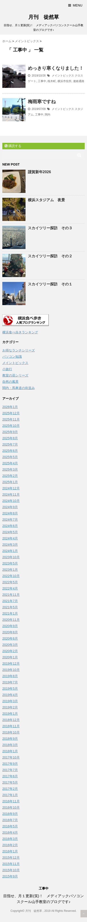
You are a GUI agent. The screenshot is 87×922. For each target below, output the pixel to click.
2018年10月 (11, 732)
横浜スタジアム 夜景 (46, 200)
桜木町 (52, 81)
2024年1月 (10, 551)
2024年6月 (10, 526)
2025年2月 (10, 476)
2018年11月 (11, 726)
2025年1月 (10, 482)
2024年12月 (11, 488)
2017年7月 (10, 770)
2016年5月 (10, 826)
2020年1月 (10, 657)
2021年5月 (10, 607)
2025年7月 (10, 444)
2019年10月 (11, 670)
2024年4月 (10, 538)
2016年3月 (10, 839)
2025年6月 (10, 451)
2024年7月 (10, 519)
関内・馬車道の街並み (18, 388)
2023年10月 (11, 557)
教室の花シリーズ (15, 375)
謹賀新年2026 (39, 172)
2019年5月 (10, 688)
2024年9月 (10, 507)
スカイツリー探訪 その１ (50, 284)
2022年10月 (11, 576)
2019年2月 (10, 707)
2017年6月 (10, 776)
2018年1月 (10, 751)
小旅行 (7, 369)
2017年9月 (10, 764)
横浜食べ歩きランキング (20, 332)
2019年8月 (10, 676)
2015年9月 (10, 876)
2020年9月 (10, 626)
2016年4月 (10, 832)
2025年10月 (11, 426)
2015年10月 (11, 870)
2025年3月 (10, 469)
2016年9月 (10, 814)
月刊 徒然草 (43, 17)
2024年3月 (10, 544)
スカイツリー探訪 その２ (50, 256)
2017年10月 (11, 757)
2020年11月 (11, 620)
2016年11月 (11, 801)
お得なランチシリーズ (18, 350)
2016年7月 (10, 820)
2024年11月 (11, 494)
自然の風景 (10, 381)
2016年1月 (10, 851)
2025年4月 (10, 463)
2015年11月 (11, 864)
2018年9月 (10, 738)
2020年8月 (10, 632)
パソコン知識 (12, 356)
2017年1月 (10, 795)
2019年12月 (11, 663)
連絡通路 (78, 81)
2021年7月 (10, 601)
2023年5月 (10, 563)
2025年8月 (10, 438)
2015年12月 (11, 857)
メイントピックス (63, 75)
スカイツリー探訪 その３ (50, 228)
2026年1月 (10, 407)
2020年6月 (10, 638)
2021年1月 (10, 613)
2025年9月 (10, 432)
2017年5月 (10, 782)
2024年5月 (10, 532)
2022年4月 (10, 588)
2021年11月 (11, 595)
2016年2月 (10, 845)
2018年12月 (11, 720)
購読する (13, 146)
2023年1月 (10, 569)
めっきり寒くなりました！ (56, 68)
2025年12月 (11, 413)
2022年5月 (10, 582)
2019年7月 (10, 682)
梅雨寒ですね (42, 101)
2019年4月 (10, 695)
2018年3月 (10, 745)
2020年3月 (10, 645)
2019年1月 (10, 713)
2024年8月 (10, 513)
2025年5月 (10, 457)
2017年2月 (10, 789)
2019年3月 (10, 701)
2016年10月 (11, 807)
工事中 (42, 81)
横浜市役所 (64, 81)
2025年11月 (11, 419)
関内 (47, 114)
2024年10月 (11, 501)
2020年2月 (10, 651)
